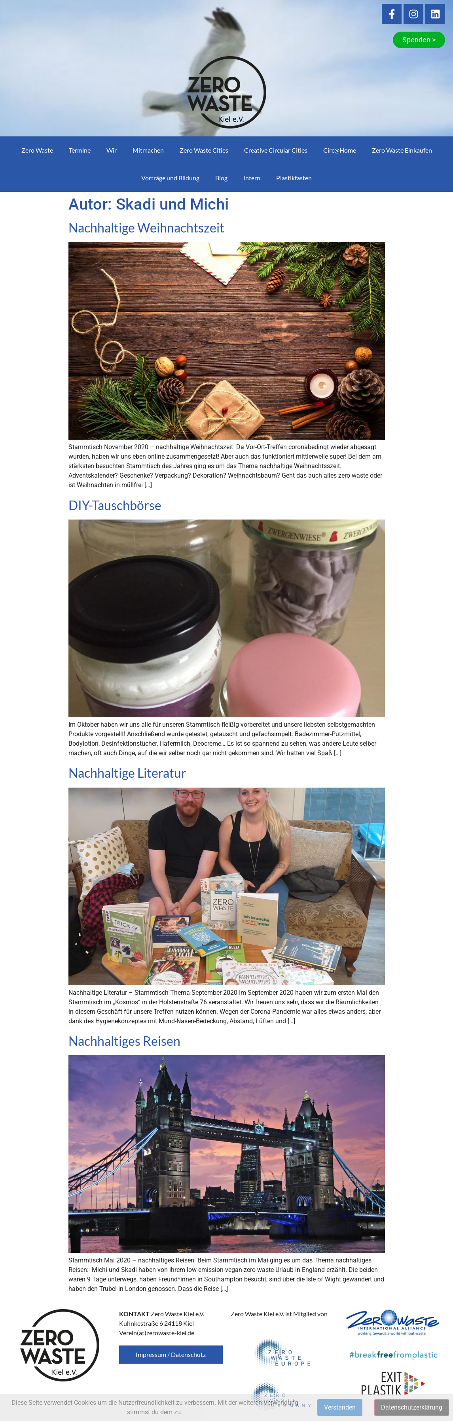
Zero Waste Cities (204, 150)
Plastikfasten (294, 177)
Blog (221, 177)
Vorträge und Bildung (170, 177)
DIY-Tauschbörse (114, 505)
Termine (80, 150)
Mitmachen (148, 150)
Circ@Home (339, 150)
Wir (111, 150)
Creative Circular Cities (275, 150)
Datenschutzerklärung (411, 1407)
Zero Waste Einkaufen (402, 150)
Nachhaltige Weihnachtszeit (146, 227)
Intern (251, 177)
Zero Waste (37, 150)
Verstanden (340, 1407)
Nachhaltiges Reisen (124, 1041)
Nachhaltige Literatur (127, 772)
